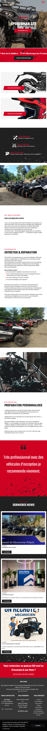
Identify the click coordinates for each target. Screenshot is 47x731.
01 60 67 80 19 (24, 296)
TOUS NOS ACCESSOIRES (14, 113)
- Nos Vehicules (38, 701)
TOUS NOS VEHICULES (14, 88)
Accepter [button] (38, 725)
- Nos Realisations (38, 711)
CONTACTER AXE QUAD (23, 58)
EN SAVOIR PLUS (23, 30)
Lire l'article (7, 552)
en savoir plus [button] (6, 728)
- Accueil (38, 699)
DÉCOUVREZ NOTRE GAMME (23, 674)
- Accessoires (38, 703)
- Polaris (38, 705)
